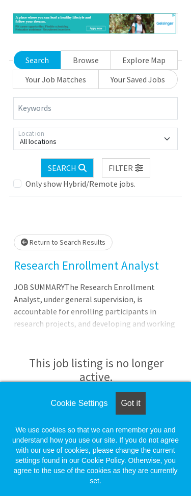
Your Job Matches (55, 79)
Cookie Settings (78, 403)
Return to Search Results (63, 242)
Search (37, 60)
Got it (130, 403)
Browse (86, 60)
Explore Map (144, 60)
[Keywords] (95, 108)
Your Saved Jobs (138, 79)
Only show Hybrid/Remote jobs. (80, 184)
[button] (126, 168)
